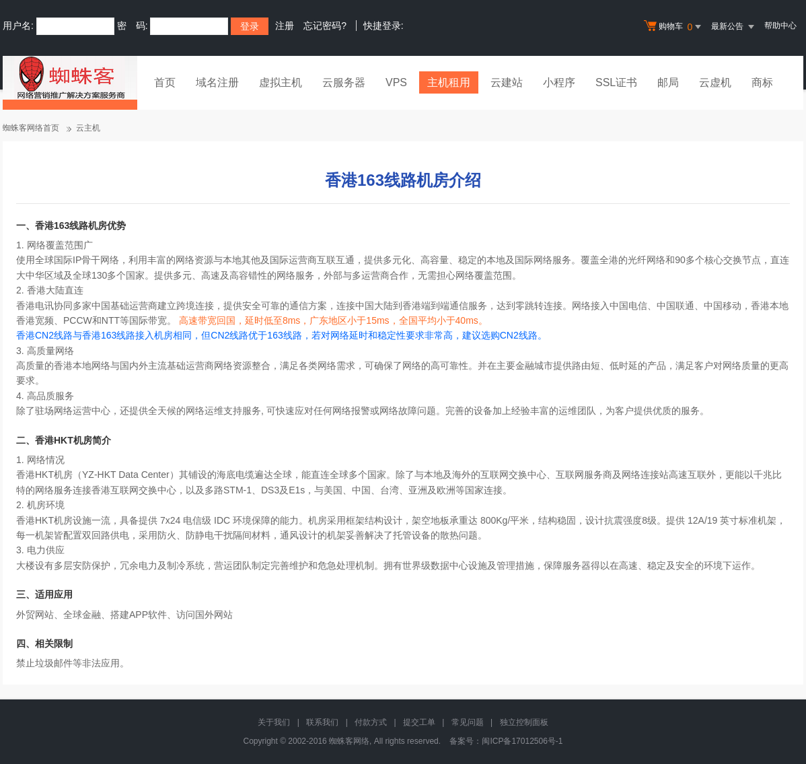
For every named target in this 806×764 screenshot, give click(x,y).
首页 (165, 82)
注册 (284, 25)
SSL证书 (616, 82)
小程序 (559, 82)
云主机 (88, 128)
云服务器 (343, 82)
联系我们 (322, 722)
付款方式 (371, 722)
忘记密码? (324, 25)
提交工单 (419, 722)
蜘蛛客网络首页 (31, 128)
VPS (396, 82)
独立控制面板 (524, 722)
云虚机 (715, 82)
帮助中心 (780, 25)
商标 (762, 82)
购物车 (674, 27)
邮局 (668, 82)
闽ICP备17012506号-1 (522, 741)
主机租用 (448, 82)
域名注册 (217, 82)
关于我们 (274, 722)
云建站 (506, 82)
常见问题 (467, 722)
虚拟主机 (280, 82)
